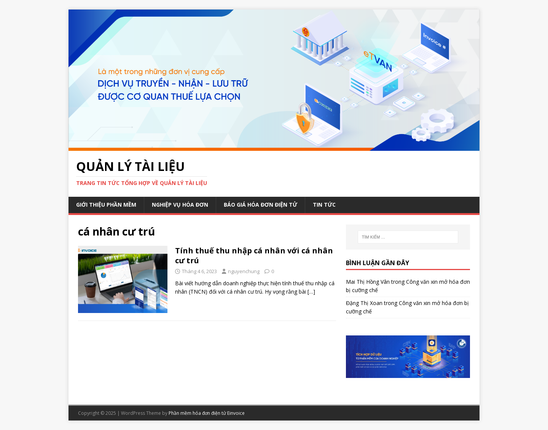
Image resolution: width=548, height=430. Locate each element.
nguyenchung (244, 271)
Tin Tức (324, 204)
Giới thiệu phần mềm (106, 204)
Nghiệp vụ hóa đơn (180, 204)
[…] (311, 291)
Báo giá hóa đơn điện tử (260, 204)
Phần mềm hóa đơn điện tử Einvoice (207, 413)
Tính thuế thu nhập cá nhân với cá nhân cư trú (254, 255)
